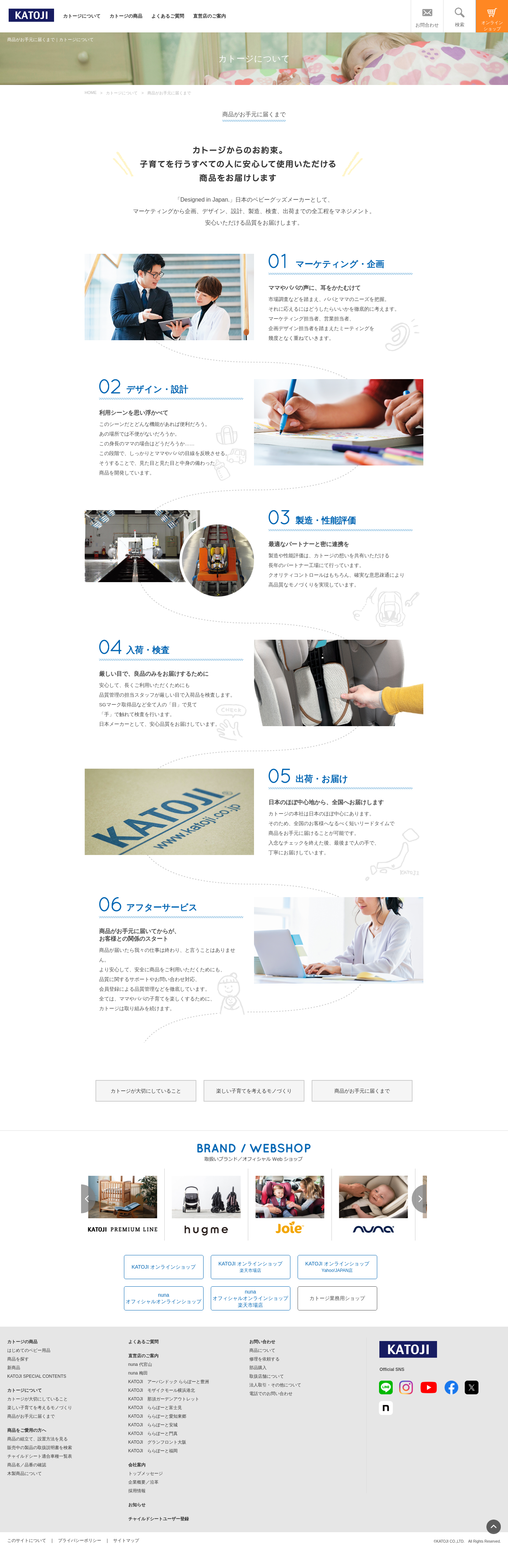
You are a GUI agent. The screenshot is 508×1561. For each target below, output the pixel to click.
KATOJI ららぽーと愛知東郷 (157, 1416)
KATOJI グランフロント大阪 (157, 1442)
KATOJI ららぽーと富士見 (155, 1407)
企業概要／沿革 (143, 1482)
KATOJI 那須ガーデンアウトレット (163, 1399)
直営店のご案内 (209, 16)
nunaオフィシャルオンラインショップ (163, 1298)
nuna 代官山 (140, 1364)
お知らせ (137, 1504)
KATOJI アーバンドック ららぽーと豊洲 (168, 1381)
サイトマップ (126, 1540)
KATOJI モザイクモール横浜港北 (161, 1390)
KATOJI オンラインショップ (164, 1267)
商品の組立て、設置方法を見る (37, 1438)
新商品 (13, 1367)
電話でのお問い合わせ (271, 1393)
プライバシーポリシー (79, 1540)
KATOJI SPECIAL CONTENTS (36, 1376)
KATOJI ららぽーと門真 (153, 1433)
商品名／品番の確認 (26, 1464)
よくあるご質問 (167, 16)
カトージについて (82, 16)
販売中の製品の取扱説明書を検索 (39, 1447)
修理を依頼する (264, 1359)
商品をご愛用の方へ (26, 1430)
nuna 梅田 (138, 1373)
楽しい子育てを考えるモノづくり (254, 1091)
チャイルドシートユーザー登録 (158, 1518)
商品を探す (18, 1359)
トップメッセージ (145, 1473)
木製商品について (24, 1473)
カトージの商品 (126, 16)
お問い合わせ (262, 1341)
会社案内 (137, 1464)
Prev (88, 1198)
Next (419, 1198)
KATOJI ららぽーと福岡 (153, 1450)
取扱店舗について (266, 1376)
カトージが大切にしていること (146, 1091)
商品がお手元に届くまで (362, 1091)
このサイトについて (26, 1540)
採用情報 (137, 1490)
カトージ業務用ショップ (337, 1298)
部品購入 (258, 1367)
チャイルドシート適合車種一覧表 (39, 1456)
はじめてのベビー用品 (28, 1350)
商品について (262, 1350)
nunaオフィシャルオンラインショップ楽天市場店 (250, 1298)
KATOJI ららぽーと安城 (153, 1424)
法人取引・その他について (275, 1384)
